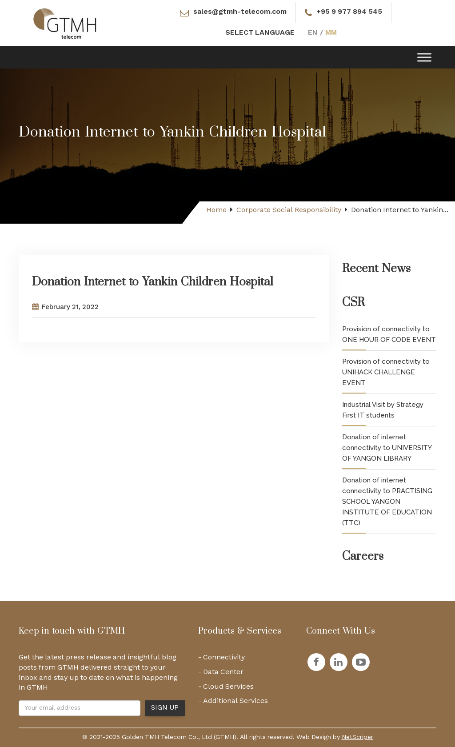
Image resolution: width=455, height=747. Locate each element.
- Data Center (220, 674)
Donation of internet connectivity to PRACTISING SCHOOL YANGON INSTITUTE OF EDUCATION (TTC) (387, 501)
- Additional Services (233, 703)
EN (313, 33)
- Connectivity (221, 659)
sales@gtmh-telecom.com (240, 13)
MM (331, 33)
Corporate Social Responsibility (288, 210)
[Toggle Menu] (424, 57)
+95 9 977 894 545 (349, 13)
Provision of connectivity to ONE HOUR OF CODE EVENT (389, 334)
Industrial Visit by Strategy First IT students (382, 410)
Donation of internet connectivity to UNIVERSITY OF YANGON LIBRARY (387, 447)
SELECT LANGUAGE (260, 33)
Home (216, 210)
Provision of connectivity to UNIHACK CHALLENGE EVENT (386, 372)
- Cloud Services (226, 689)
